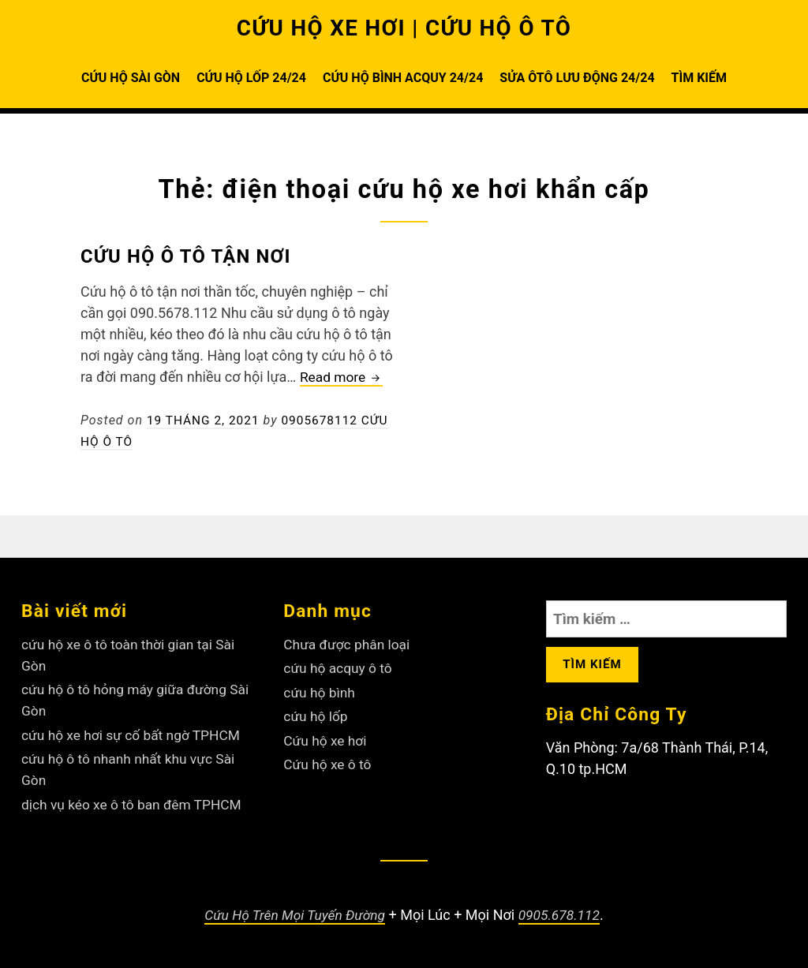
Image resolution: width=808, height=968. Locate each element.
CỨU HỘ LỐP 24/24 (251, 77)
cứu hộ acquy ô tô (339, 668)
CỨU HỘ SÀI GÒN (130, 77)
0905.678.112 (562, 914)
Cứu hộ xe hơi (326, 740)
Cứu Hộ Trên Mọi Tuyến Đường (293, 914)
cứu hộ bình (320, 692)
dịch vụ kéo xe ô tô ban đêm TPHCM (135, 804)
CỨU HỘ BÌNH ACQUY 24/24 (403, 77)
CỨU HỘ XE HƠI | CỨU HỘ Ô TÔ (404, 27)
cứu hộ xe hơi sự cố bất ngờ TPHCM (135, 735)
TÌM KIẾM (699, 77)
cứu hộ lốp (316, 716)
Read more (343, 377)
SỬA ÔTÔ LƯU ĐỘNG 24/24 (576, 77)
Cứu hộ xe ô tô (328, 764)
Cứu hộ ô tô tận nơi (193, 255)
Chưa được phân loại (348, 644)
